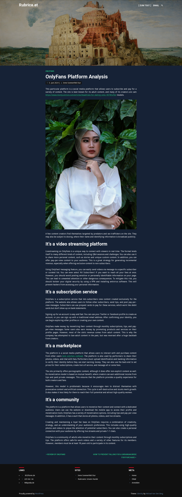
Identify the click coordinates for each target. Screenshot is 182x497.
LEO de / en (28, 479)
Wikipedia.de (29, 483)
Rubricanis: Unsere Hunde (88, 479)
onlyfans (50, 71)
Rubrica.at (28, 5)
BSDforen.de (30, 475)
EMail (134, 479)
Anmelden (136, 483)
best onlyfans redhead (72, 356)
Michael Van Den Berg (154, 494)
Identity (140, 494)
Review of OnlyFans (56, 454)
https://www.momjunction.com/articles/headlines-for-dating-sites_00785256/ (81, 95)
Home (134, 475)
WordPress (39, 494)
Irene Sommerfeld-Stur (72, 83)
